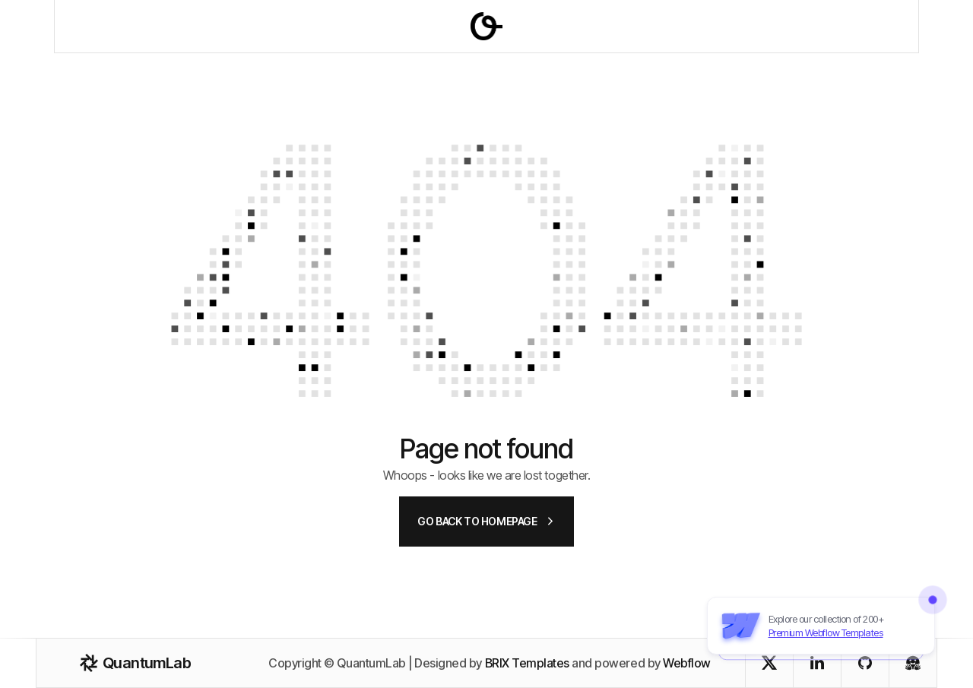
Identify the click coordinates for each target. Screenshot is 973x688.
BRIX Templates (527, 663)
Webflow (687, 663)
